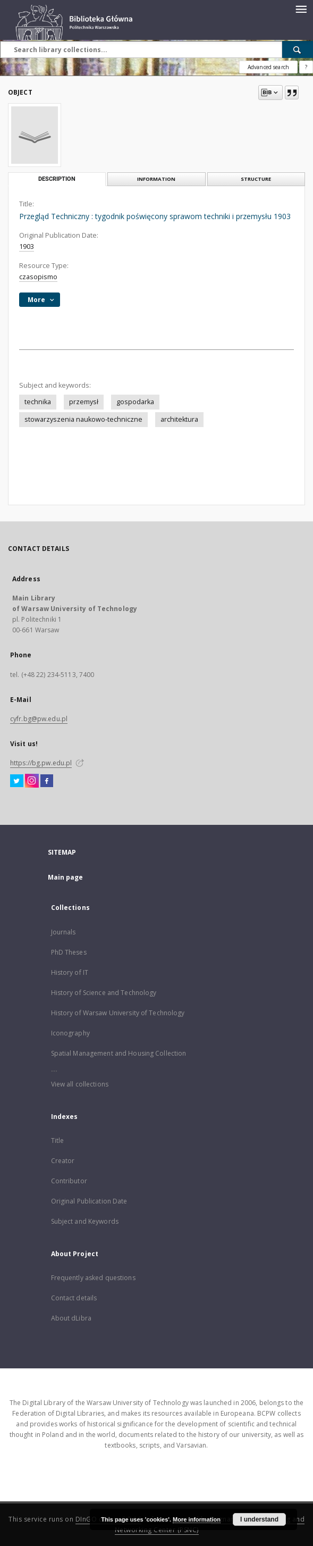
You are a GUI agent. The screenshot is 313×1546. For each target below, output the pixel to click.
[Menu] (300, 8)
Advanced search (268, 67)
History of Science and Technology (104, 992)
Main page (65, 877)
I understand (259, 1519)
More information (197, 1519)
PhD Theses (69, 952)
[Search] (297, 49)
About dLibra (71, 1318)
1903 (26, 246)
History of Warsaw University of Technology (118, 1012)
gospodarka (135, 401)
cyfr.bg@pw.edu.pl (38, 718)
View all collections (79, 1084)
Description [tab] (56, 179)
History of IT (70, 972)
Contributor (69, 1180)
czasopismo (38, 276)
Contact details (74, 1297)
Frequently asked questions (93, 1277)
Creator (63, 1160)
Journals (63, 932)
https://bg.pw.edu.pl (41, 762)
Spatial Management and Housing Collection (119, 1053)
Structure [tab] (256, 179)
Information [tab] (156, 179)
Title (57, 1140)
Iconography (70, 1033)
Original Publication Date (89, 1201)
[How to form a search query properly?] (306, 67)
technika (37, 401)
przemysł (83, 401)
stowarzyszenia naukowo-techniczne (83, 419)
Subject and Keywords (85, 1221)
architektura (179, 419)
